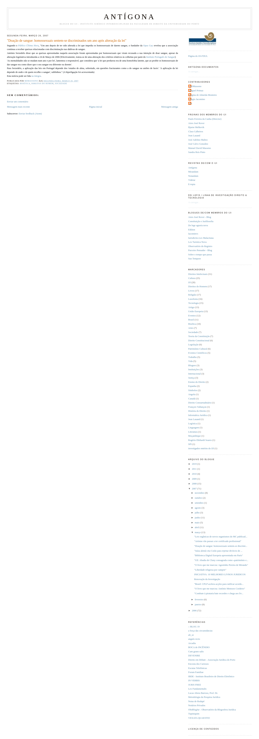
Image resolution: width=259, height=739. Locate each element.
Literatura (193, 432)
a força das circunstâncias (200, 630)
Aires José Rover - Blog (199, 217)
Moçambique (194, 436)
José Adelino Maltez (198, 140)
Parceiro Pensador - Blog (200, 250)
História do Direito (197, 411)
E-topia (191, 184)
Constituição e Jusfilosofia (200, 221)
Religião (192, 294)
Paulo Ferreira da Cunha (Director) (205, 119)
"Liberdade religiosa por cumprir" (210, 570)
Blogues (192, 365)
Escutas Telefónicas (197, 668)
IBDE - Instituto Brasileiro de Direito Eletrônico (211, 676)
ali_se (191, 635)
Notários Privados (196, 705)
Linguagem (193, 427)
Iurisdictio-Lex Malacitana (201, 238)
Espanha (192, 386)
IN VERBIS (194, 680)
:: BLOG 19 (194, 626)
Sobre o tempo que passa (200, 254)
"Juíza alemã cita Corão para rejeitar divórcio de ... (218, 551)
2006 (194, 610)
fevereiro (199, 599)
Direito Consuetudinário (199, 402)
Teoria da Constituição (199, 336)
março (198, 532)
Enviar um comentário (17, 101)
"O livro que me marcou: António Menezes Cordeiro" (219, 588)
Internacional (194, 373)
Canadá (191, 398)
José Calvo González (198, 144)
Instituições (193, 369)
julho (197, 512)
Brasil (191, 319)
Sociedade (61, 83)
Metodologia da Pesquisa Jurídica (204, 697)
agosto (198, 508)
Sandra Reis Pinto (196, 152)
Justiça (191, 378)
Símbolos (192, 390)
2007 (194, 488)
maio (197, 522)
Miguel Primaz (196, 90)
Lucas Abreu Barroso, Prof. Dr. (203, 693)
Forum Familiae (196, 672)
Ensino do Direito (196, 382)
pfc (190, 103)
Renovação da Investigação (207, 579)
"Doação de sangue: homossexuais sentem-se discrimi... (220, 546)
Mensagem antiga (169, 107)
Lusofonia (193, 299)
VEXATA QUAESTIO (199, 718)
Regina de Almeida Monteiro (203, 95)
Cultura (191, 278)
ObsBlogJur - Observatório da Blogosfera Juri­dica (212, 709)
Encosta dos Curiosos (198, 664)
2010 (194, 474)
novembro (200, 493)
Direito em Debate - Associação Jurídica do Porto (211, 660)
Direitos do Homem (42, 83)
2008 (194, 483)
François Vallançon (197, 407)
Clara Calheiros (195, 131)
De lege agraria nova (198, 225)
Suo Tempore (194, 258)
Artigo (191, 307)
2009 (194, 479)
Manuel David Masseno (199, 148)
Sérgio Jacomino (197, 99)
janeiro (198, 604)
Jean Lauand (194, 135)
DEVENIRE (194, 655)
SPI (190, 444)
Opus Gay (148, 45)
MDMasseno (195, 86)
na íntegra (36, 76)
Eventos (192, 315)
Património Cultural (197, 349)
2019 (194, 464)
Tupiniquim (193, 713)
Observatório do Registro (200, 246)
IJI (189, 282)
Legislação (193, 344)
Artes (190, 328)
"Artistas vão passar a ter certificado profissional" (217, 541)
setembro (199, 503)
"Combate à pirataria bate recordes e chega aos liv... (218, 593)
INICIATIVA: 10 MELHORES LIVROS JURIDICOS (220, 574)
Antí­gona (192, 167)
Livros (191, 290)
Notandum (193, 176)
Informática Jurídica (197, 415)
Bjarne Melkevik (196, 127)
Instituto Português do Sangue (160, 57)
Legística (192, 423)
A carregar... (194, 71)
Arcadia (192, 643)
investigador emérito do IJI (201, 448)
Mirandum (193, 171)
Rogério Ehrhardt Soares (200, 440)
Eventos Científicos (197, 353)
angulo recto (194, 639)
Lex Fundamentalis (197, 689)
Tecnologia (193, 303)
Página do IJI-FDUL (198, 56)
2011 (194, 469)
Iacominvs (193, 233)
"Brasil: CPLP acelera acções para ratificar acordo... (218, 584)
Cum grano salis (196, 651)
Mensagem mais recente (18, 107)
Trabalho (192, 357)
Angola (191, 394)
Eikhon (191, 229)
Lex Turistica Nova (197, 242)
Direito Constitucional (199, 340)
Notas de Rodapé (196, 701)
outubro (199, 498)
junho (198, 517)
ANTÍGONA (129, 17)
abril (197, 527)
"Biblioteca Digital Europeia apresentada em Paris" (218, 555)
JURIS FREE (194, 684)
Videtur (191, 180)
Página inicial (95, 107)
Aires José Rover (196, 123)
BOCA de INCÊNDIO (199, 647)
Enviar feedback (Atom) (30, 113)
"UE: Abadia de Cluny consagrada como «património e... (221, 560)
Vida (190, 361)
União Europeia (195, 311)
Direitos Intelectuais (197, 274)
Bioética (25, 83)
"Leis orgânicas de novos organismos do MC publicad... (220, 536)
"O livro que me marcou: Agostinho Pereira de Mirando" (221, 565)
